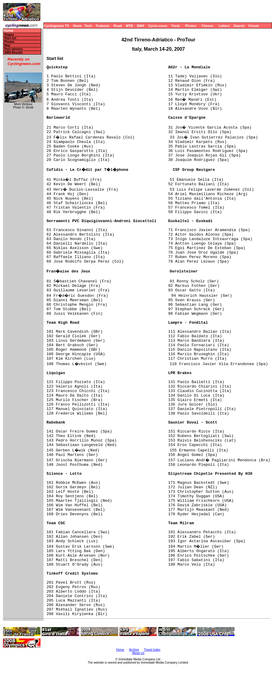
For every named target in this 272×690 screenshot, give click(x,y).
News (77, 26)
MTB (129, 26)
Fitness (207, 26)
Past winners (13, 49)
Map (7, 45)
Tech (88, 26)
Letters (224, 26)
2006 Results (13, 52)
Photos (190, 26)
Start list (10, 38)
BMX (140, 26)
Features (103, 26)
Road (118, 26)
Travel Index (152, 649)
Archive (134, 649)
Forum (254, 26)
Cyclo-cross (157, 26)
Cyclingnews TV (56, 26)
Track (175, 26)
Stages (9, 34)
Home (8, 31)
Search (239, 26)
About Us (138, 653)
